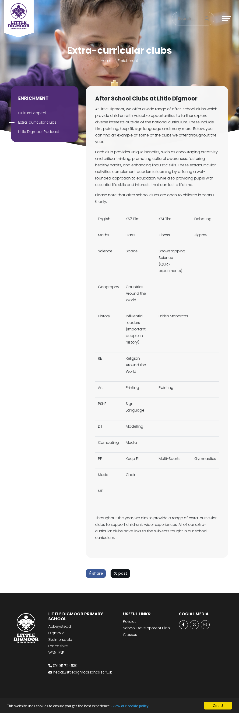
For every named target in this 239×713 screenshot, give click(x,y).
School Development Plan (146, 628)
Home (106, 60)
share (97, 573)
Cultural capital (31, 113)
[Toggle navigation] (227, 18)
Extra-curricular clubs (36, 122)
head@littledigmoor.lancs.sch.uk (82, 672)
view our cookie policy (130, 706)
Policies (129, 621)
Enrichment (128, 60)
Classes (130, 634)
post (121, 573)
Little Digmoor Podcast (37, 131)
